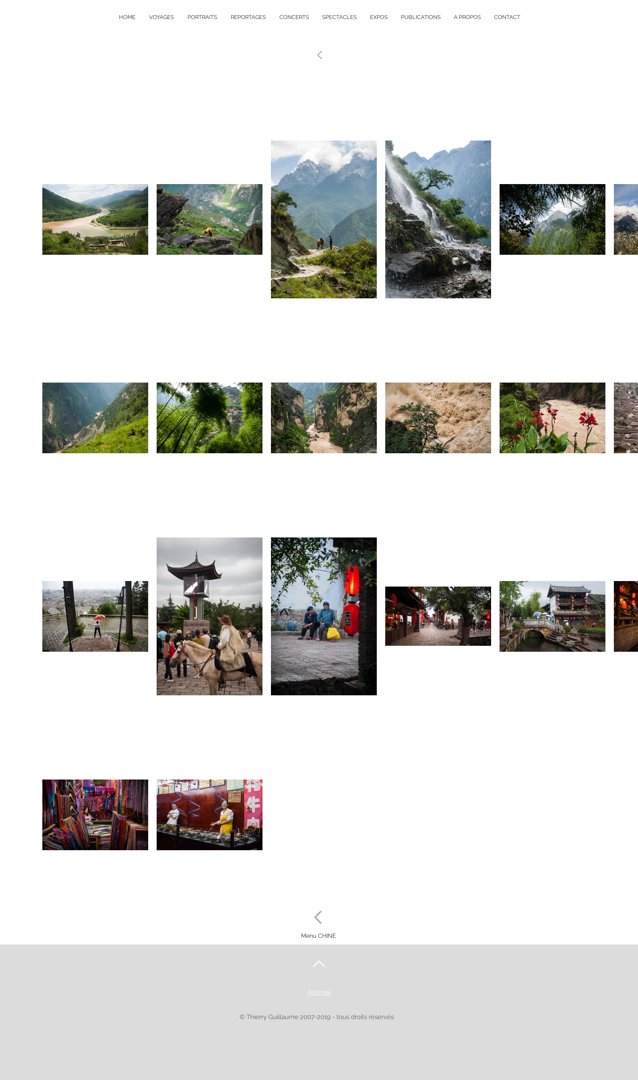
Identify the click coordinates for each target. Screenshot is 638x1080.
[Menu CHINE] (319, 936)
